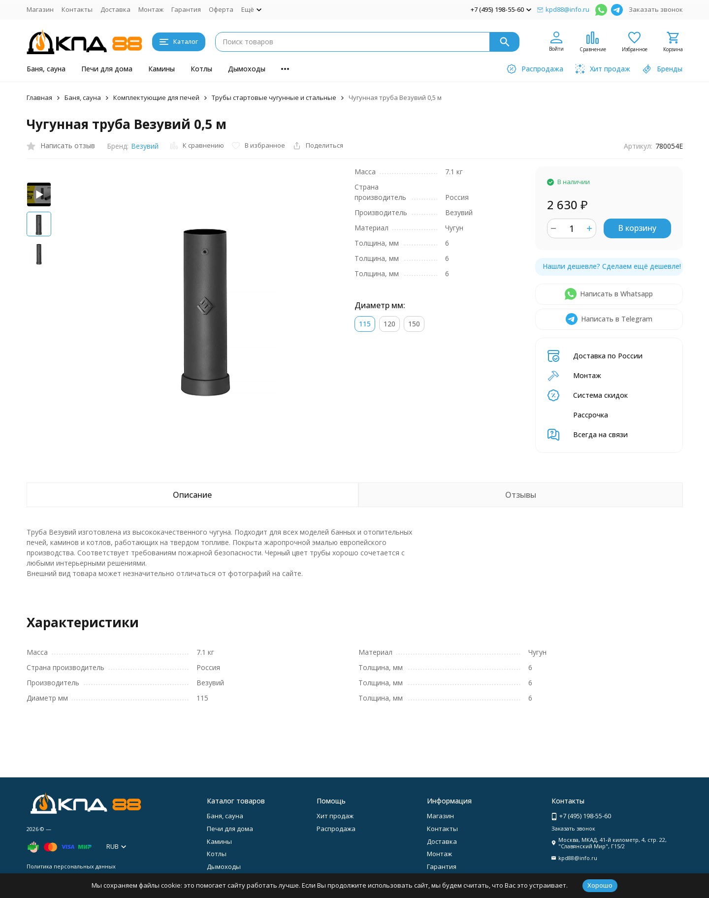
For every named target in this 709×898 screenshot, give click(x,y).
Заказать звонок (656, 9)
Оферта (221, 9)
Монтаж (150, 9)
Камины (161, 68)
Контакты (77, 9)
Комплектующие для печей (156, 97)
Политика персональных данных (71, 866)
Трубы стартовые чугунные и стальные (274, 97)
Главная (39, 97)
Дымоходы (246, 68)
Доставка (115, 9)
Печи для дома (106, 68)
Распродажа (336, 828)
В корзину (637, 228)
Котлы (201, 68)
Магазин (40, 9)
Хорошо (599, 885)
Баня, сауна (46, 68)
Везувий (145, 146)
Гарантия (186, 9)
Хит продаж (335, 815)
